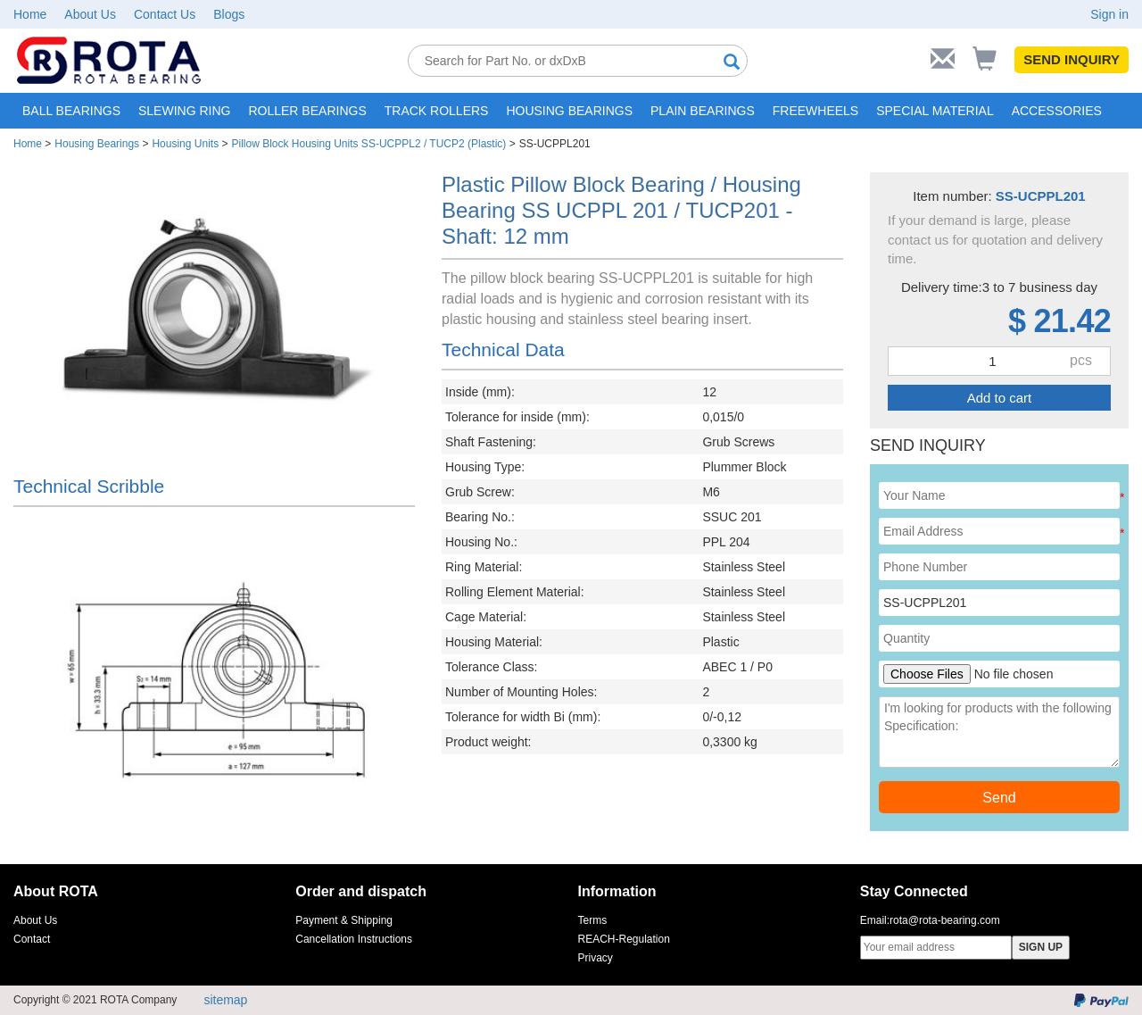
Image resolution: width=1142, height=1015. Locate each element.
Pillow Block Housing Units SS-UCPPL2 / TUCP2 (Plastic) (368, 143)
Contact (31, 939)
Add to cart (999, 397)
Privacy (595, 958)
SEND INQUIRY (1071, 59)
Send (998, 797)
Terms (593, 920)
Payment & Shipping (344, 920)
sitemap (225, 1000)
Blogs (228, 14)
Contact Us (164, 14)
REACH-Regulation (624, 939)
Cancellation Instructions (353, 939)
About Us (90, 14)
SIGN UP (1041, 947)
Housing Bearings (96, 143)
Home (29, 14)
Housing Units (185, 143)
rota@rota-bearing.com (945, 920)
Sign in (1109, 14)
